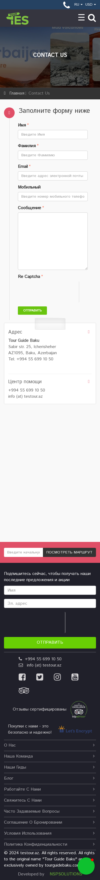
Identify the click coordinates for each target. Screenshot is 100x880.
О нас (49, 745)
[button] (86, 866)
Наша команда (49, 756)
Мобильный (29, 187)
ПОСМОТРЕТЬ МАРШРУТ (69, 552)
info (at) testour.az (25, 396)
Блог (49, 778)
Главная (16, 93)
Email (23, 167)
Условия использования (49, 833)
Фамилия (27, 146)
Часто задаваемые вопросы (49, 811)
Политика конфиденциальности (49, 844)
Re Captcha (29, 277)
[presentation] (58, 291)
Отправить (32, 310)
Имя (22, 125)
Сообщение (29, 208)
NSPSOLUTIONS (66, 874)
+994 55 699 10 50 (26, 390)
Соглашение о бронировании (49, 822)
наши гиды (49, 767)
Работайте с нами (49, 789)
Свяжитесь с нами (49, 800)
